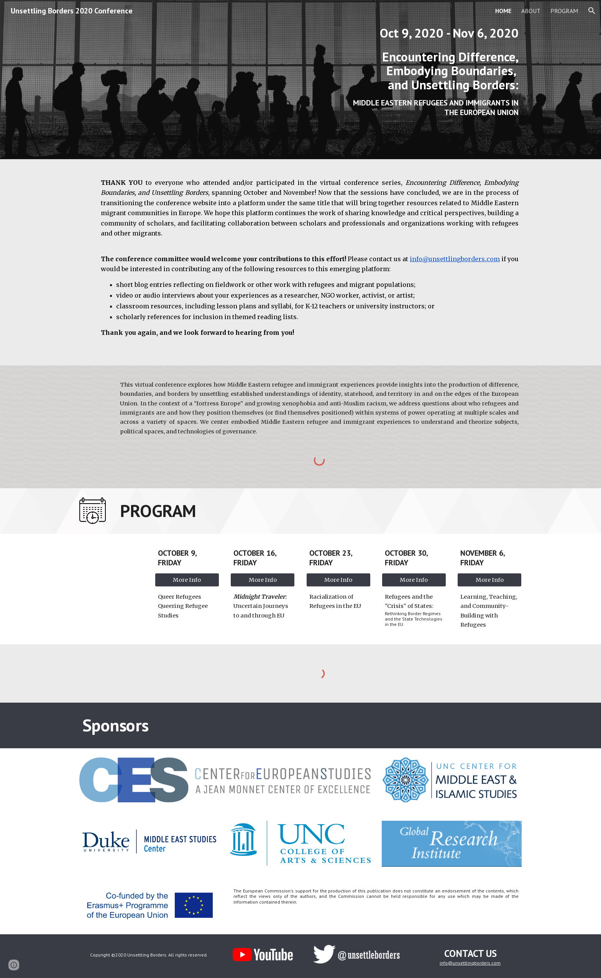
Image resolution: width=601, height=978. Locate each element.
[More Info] (187, 580)
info (444, 963)
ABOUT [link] (530, 11)
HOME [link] (503, 11)
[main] (433, 79)
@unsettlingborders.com (474, 963)
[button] (592, 11)
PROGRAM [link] (564, 11)
